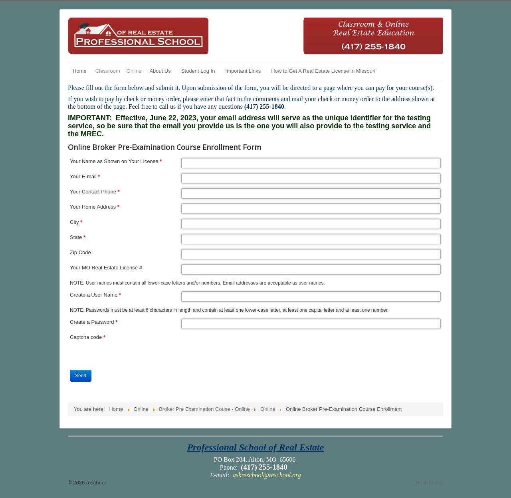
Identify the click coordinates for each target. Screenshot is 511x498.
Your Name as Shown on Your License (116, 161)
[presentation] (242, 349)
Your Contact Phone (95, 192)
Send (80, 375)
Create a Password (93, 322)
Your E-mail (85, 176)
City (76, 222)
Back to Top (429, 483)
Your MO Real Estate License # (106, 268)
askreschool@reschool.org (267, 475)
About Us (159, 71)
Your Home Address (94, 207)
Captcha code (87, 337)
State (77, 237)
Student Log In (198, 71)
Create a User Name (95, 295)
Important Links (243, 71)
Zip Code (80, 252)
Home (80, 71)
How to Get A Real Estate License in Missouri (323, 71)
